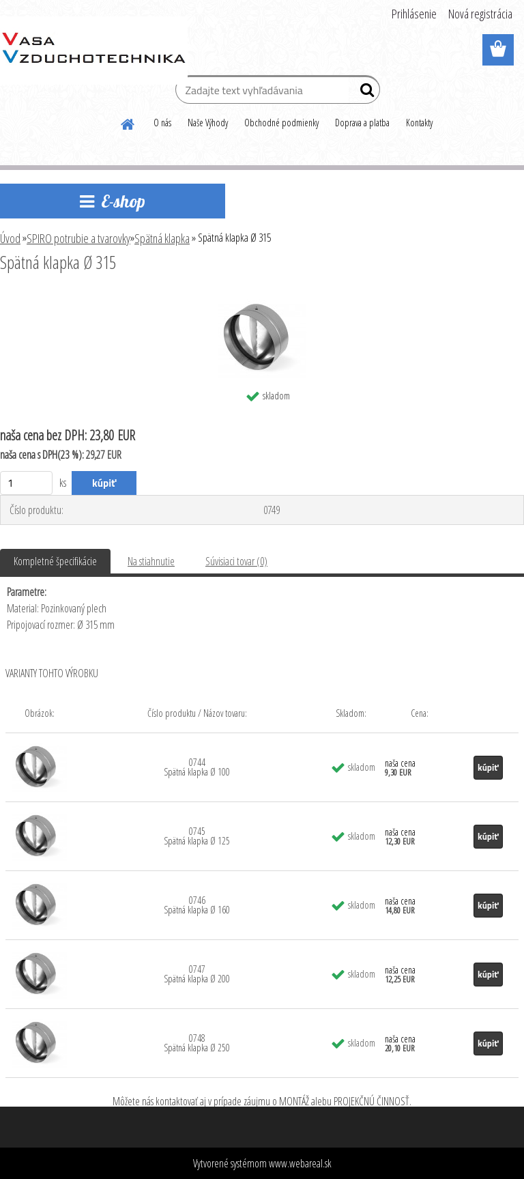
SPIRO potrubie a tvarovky (78, 238)
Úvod (10, 238)
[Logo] (94, 50)
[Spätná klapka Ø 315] (262, 299)
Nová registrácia (480, 13)
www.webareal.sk (300, 1163)
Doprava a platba (362, 122)
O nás (162, 122)
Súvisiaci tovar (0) (236, 561)
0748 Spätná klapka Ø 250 (197, 1043)
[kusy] (26, 483)
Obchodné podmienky (281, 122)
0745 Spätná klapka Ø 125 (197, 836)
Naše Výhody (208, 122)
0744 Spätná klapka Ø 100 (197, 767)
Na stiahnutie (151, 561)
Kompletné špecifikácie (55, 561)
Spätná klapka (162, 238)
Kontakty (419, 122)
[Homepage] (128, 122)
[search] (364, 93)
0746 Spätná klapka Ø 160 (197, 905)
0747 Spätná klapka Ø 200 (197, 974)
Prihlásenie (414, 13)
